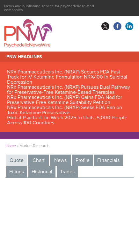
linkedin (129, 26)
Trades (67, 172)
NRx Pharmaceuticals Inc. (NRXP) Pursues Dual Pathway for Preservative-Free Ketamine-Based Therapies (68, 89)
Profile (83, 160)
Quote (17, 160)
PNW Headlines (24, 56)
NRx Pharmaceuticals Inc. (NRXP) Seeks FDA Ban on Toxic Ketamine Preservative (64, 110)
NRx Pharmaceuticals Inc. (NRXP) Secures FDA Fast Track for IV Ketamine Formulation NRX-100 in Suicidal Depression (67, 77)
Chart (39, 160)
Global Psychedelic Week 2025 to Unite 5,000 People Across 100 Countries (67, 120)
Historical (42, 172)
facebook (117, 26)
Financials (108, 160)
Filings (16, 172)
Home (10, 146)
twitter (105, 26)
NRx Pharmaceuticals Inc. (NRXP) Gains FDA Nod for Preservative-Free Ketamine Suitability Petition (64, 100)
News (60, 160)
